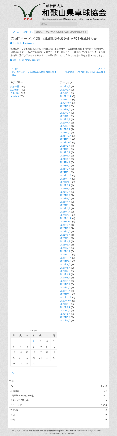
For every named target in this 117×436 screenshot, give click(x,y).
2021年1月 (65, 290)
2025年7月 (65, 112)
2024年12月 (66, 135)
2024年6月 (65, 155)
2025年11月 (66, 99)
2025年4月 (65, 122)
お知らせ (14, 96)
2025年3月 (65, 125)
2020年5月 (65, 317)
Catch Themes (67, 433)
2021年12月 (66, 254)
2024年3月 (65, 165)
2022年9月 (65, 224)
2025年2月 (65, 129)
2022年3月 (65, 244)
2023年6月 (65, 195)
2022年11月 (66, 218)
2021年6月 (65, 274)
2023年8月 (65, 188)
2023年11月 (66, 178)
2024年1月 (65, 172)
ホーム (17, 31)
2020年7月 (65, 310)
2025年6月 (65, 116)
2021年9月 (65, 264)
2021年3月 (65, 284)
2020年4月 (65, 320)
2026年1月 (65, 93)
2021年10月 (66, 261)
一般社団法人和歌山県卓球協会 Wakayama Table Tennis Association (58, 430)
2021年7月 (65, 271)
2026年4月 (65, 86)
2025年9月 (65, 106)
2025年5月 (65, 119)
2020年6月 (65, 313)
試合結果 (26, 60)
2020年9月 (65, 304)
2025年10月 (66, 102)
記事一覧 (28, 31)
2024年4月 (65, 162)
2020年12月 (66, 294)
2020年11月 (66, 297)
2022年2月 (65, 247)
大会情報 (36, 60)
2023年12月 (66, 175)
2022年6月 (65, 234)
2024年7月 (65, 152)
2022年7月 (65, 231)
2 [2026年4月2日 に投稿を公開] (33, 341)
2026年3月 (65, 89)
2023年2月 (65, 208)
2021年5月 (65, 277)
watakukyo (29, 43)
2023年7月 (65, 191)
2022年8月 (65, 228)
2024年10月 (66, 142)
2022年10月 (66, 221)
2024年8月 (65, 149)
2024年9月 (65, 145)
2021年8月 (65, 267)
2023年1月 (65, 211)
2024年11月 (66, 139)
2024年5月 (65, 158)
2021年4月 (65, 280)
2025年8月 (65, 109)
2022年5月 (65, 238)
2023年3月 (65, 205)
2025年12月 (66, 96)
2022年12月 (66, 214)
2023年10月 (66, 182)
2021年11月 (66, 257)
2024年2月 (65, 168)
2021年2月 (65, 287)
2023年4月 (65, 201)
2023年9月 (65, 185)
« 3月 (13, 372)
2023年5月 (65, 198)
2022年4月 (65, 241)
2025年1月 (65, 132)
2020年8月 (65, 307)
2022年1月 (65, 251)
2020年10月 (66, 300)
